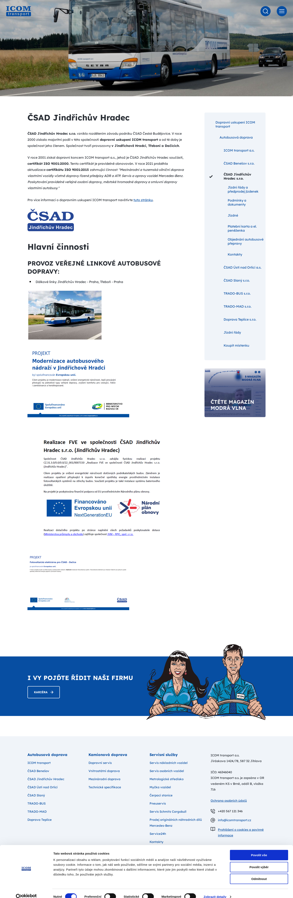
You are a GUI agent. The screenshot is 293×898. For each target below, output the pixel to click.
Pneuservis (158, 803)
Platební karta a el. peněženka (233, 228)
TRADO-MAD (37, 811)
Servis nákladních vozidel (169, 763)
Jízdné (223, 215)
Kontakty (225, 254)
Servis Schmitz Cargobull (168, 811)
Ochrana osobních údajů (229, 801)
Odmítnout (259, 872)
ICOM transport (39, 763)
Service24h (158, 834)
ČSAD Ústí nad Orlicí (42, 787)
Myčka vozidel (160, 787)
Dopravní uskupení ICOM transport (232, 124)
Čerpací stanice (161, 795)
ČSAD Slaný (36, 795)
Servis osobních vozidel (167, 771)
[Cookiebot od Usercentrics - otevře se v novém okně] (26, 890)
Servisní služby (164, 754)
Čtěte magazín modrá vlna (232, 405)
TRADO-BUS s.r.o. (230, 293)
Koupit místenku (229, 345)
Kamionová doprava (108, 754)
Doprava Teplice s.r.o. (232, 319)
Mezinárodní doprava (104, 779)
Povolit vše (259, 848)
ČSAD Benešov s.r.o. (232, 163)
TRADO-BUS (36, 803)
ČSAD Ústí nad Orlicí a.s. (235, 267)
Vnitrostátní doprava (104, 771)
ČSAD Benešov (38, 771)
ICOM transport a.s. (232, 150)
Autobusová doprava (231, 137)
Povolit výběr (259, 860)
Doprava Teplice (39, 820)
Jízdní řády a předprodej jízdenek (233, 189)
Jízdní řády (225, 332)
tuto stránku (143, 200)
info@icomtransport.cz (234, 820)
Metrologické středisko (167, 779)
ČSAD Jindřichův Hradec (45, 779)
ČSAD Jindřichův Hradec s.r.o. (230, 176)
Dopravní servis (100, 763)
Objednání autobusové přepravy (236, 241)
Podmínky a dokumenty (227, 202)
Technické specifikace (105, 787)
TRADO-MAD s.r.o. (230, 306)
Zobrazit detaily (215, 890)
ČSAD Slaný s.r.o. (229, 280)
